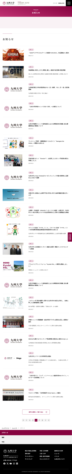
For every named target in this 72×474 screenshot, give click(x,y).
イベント (56, 456)
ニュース (14, 428)
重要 (3, 437)
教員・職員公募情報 (30, 451)
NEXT (45, 420)
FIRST (23, 420)
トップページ (5, 428)
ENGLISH (61, 3)
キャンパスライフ (44, 459)
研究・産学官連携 (45, 456)
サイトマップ (28, 459)
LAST (48, 420)
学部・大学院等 (44, 451)
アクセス (14, 460)
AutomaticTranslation (69, 237)
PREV (26, 420)
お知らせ (5, 432)
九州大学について (59, 459)
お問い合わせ (7, 460)
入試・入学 (43, 453)
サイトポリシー (29, 456)
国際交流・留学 (58, 451)
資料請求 (27, 453)
